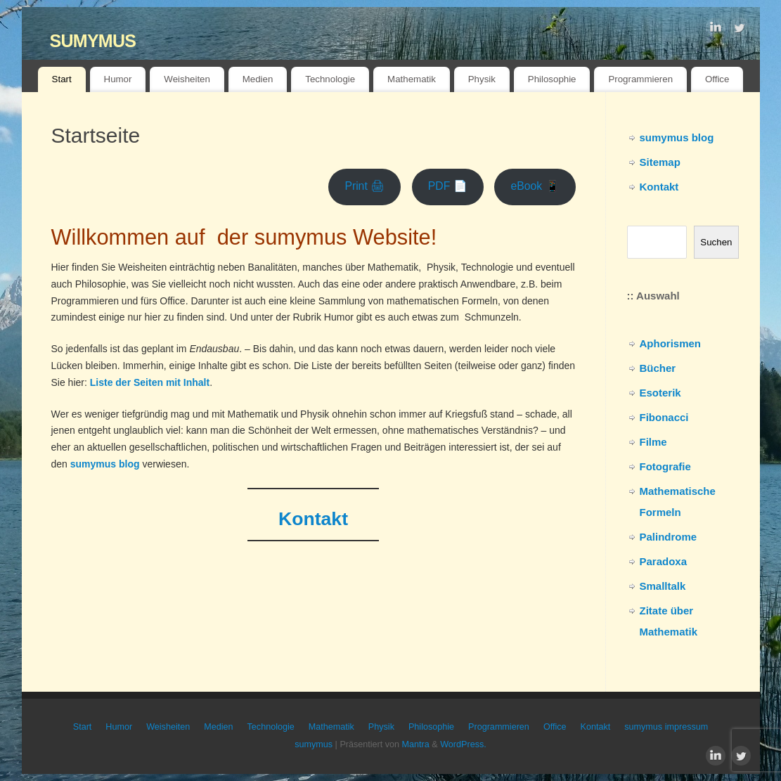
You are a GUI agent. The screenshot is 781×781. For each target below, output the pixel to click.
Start (62, 79)
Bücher (658, 368)
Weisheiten (187, 79)
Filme (653, 442)
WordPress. (463, 744)
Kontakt (659, 187)
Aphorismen (671, 343)
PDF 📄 (447, 186)
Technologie (330, 79)
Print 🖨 (364, 186)
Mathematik (411, 79)
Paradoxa (664, 561)
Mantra (416, 744)
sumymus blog (677, 137)
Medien (258, 79)
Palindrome (668, 537)
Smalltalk (663, 586)
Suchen (716, 242)
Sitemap (660, 162)
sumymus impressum (666, 727)
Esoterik (660, 393)
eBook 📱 (534, 186)
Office (717, 79)
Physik (482, 79)
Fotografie (665, 466)
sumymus (93, 38)
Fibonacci (664, 417)
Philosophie (552, 79)
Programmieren (640, 79)
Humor (118, 79)
